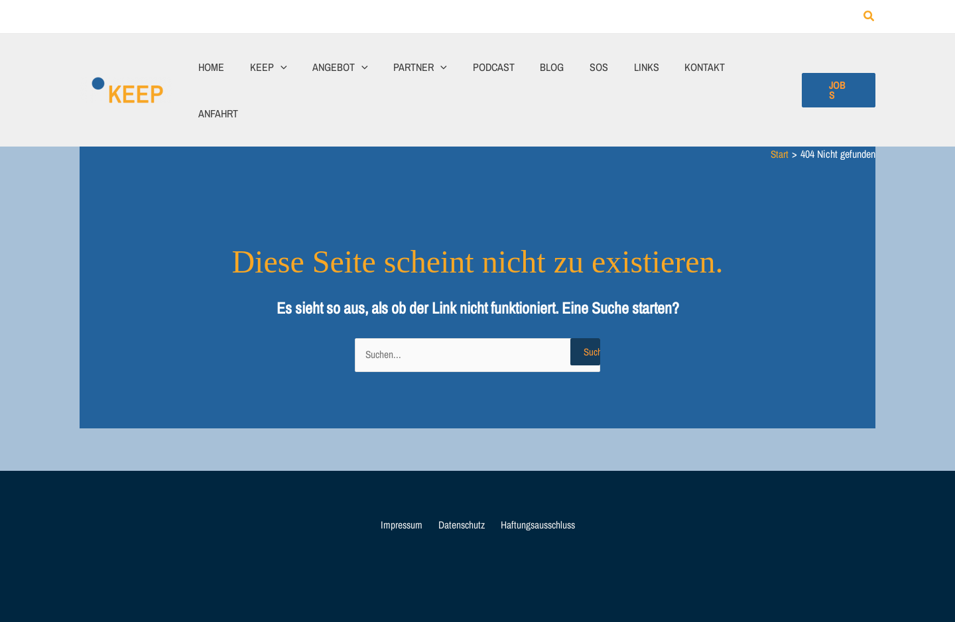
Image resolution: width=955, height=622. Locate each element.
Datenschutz (460, 480)
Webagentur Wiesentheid (629, 584)
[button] (869, 17)
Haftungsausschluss (534, 480)
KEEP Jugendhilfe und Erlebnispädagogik (460, 584)
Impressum (403, 480)
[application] (301, 67)
